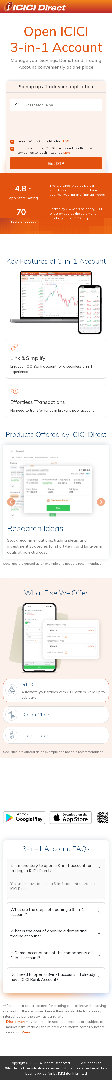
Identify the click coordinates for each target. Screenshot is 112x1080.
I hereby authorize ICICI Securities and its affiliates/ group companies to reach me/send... (59, 150)
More (67, 152)
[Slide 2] (56, 552)
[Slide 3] (65, 552)
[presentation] (48, 125)
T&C (65, 141)
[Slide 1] (47, 552)
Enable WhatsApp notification (43, 141)
